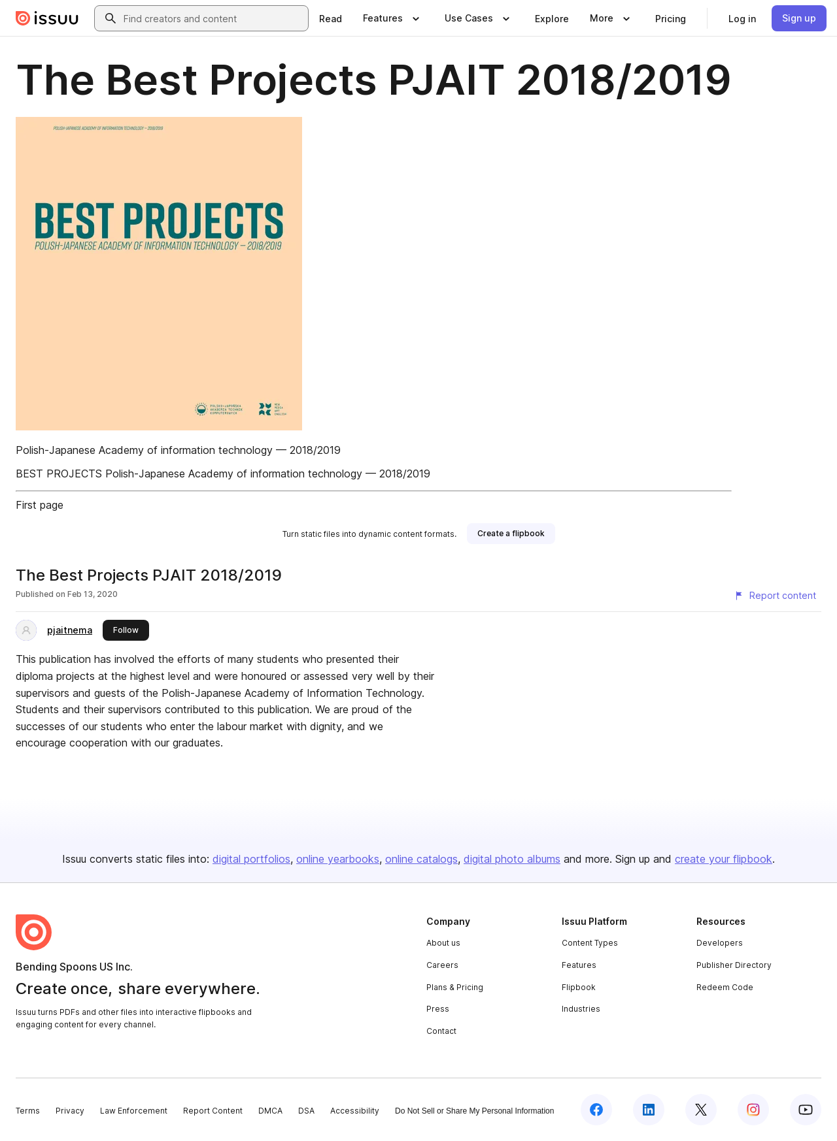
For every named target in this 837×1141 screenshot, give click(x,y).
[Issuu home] (47, 18)
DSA (306, 1111)
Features (579, 965)
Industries (581, 1009)
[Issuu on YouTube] (805, 1109)
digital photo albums (512, 858)
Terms (28, 1111)
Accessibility (354, 1111)
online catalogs (421, 858)
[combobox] (213, 18)
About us (443, 943)
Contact (441, 1031)
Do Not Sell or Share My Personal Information (474, 1111)
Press (437, 1009)
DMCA (270, 1111)
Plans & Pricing (454, 987)
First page (39, 504)
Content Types (590, 943)
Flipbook (579, 987)
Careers (442, 965)
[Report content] (774, 595)
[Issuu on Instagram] (753, 1109)
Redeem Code (724, 987)
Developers (719, 943)
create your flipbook (723, 858)
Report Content (213, 1111)
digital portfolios (251, 858)
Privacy (70, 1111)
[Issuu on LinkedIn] (648, 1109)
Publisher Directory (734, 965)
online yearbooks (337, 858)
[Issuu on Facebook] (596, 1109)
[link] (330, 18)
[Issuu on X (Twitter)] (701, 1109)
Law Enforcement (133, 1111)
